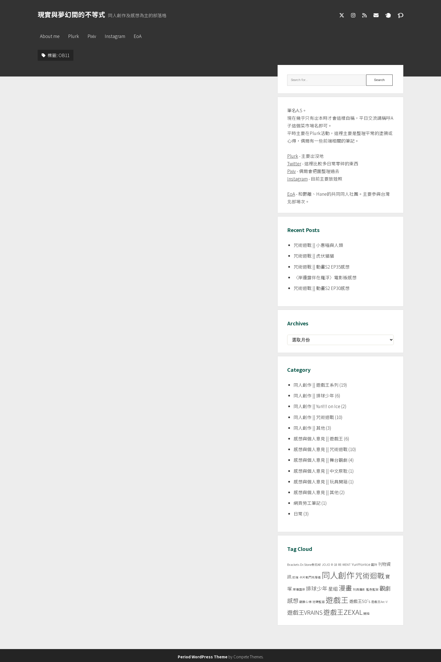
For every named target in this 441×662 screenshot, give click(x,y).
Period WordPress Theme (203, 656)
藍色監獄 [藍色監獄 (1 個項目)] (372, 589)
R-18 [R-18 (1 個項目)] (334, 564)
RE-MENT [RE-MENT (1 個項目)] (344, 564)
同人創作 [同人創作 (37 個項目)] (338, 575)
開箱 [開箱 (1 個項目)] (366, 613)
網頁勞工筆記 (307, 503)
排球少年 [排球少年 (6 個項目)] (316, 588)
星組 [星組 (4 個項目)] (333, 588)
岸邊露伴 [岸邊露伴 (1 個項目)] (299, 589)
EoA (137, 36)
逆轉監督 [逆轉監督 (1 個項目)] (318, 602)
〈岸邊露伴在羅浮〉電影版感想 (325, 277)
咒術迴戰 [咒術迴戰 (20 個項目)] (369, 575)
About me (50, 36)
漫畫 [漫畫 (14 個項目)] (345, 588)
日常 (298, 513)
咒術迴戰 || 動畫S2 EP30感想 (322, 288)
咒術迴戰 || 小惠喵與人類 (318, 245)
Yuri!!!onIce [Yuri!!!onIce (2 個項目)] (361, 564)
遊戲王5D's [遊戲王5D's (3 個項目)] (359, 601)
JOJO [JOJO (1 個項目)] (326, 564)
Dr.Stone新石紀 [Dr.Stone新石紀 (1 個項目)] (310, 564)
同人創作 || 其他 (309, 428)
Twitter (294, 163)
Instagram (115, 36)
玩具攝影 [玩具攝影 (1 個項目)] (359, 589)
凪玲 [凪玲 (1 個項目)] (374, 564)
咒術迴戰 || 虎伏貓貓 (314, 256)
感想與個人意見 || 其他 (316, 492)
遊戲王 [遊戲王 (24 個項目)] (337, 599)
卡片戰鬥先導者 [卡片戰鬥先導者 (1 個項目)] (310, 577)
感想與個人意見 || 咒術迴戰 (321, 449)
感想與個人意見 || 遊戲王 (318, 438)
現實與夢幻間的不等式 (71, 14)
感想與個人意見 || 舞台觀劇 (321, 460)
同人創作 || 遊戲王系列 (316, 385)
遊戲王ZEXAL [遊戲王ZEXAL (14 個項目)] (343, 612)
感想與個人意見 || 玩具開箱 (321, 481)
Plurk (73, 36)
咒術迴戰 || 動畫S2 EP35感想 (322, 267)
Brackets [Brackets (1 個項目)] (293, 564)
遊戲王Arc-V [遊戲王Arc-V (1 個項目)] (379, 602)
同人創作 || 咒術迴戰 (314, 417)
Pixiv (91, 36)
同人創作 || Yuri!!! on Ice (317, 406)
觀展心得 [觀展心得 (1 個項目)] (305, 602)
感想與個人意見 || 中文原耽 (321, 471)
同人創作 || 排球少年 (314, 395)
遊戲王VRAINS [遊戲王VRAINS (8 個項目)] (305, 612)
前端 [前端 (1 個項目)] (295, 577)
